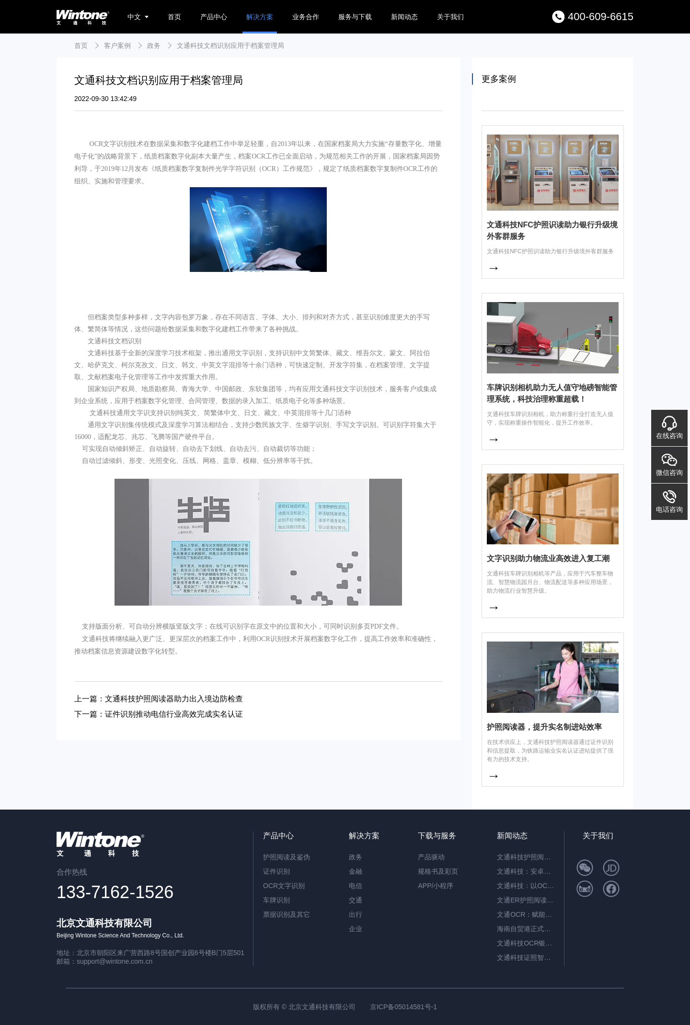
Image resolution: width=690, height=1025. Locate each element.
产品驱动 (431, 857)
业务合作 (305, 17)
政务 (154, 45)
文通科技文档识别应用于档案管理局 (230, 45)
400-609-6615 (600, 17)
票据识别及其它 (286, 914)
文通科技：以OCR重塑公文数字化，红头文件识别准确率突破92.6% (525, 886)
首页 (174, 17)
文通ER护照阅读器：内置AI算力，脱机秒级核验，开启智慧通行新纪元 (525, 900)
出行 (355, 914)
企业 (355, 929)
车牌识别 (276, 900)
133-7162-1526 (115, 892)
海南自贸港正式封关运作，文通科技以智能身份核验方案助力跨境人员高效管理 (525, 929)
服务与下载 (355, 17)
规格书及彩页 (438, 871)
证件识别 (276, 871)
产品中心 (213, 17)
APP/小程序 (435, 886)
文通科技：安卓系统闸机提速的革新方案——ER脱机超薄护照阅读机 (525, 871)
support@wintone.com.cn (114, 961)
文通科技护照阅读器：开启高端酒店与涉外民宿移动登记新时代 (525, 857)
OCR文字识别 (284, 886)
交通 (355, 900)
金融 (355, 871)
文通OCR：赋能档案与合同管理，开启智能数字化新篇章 (525, 914)
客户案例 (117, 45)
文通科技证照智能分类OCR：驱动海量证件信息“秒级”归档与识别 (525, 957)
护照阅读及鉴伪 (286, 857)
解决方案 (259, 17)
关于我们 (450, 17)
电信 (355, 886)
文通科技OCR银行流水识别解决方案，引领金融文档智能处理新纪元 (525, 943)
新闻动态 (404, 17)
